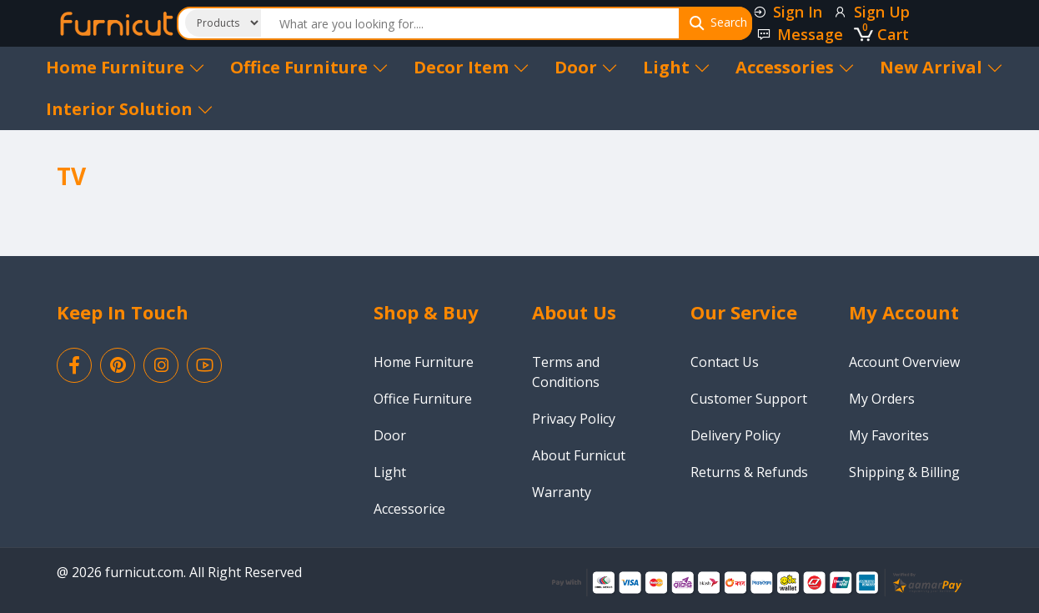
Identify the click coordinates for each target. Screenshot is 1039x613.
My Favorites (889, 435)
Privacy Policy (573, 419)
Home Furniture (125, 67)
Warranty (561, 492)
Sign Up (871, 12)
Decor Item (472, 67)
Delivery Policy (735, 435)
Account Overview (904, 362)
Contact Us (724, 362)
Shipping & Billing (904, 472)
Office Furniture (309, 67)
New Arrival (941, 67)
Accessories (795, 67)
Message (799, 34)
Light (676, 67)
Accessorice (409, 509)
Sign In (787, 12)
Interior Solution (129, 109)
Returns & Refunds (749, 472)
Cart (881, 34)
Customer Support (748, 398)
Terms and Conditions (566, 372)
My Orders (882, 398)
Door (586, 67)
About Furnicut (578, 455)
